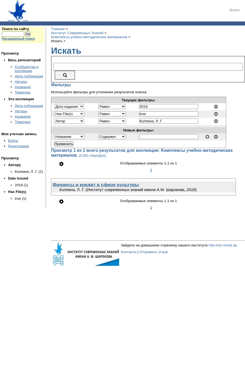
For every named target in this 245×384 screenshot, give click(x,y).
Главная (58, 29)
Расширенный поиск (18, 39)
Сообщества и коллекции (27, 69)
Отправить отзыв (153, 252)
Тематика (22, 92)
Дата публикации (29, 76)
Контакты (128, 252)
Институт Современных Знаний (77, 33)
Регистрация (18, 146)
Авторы (21, 82)
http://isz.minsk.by (222, 245)
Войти (235, 10)
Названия (23, 87)
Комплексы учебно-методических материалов (89, 37)
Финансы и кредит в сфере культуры (96, 184)
